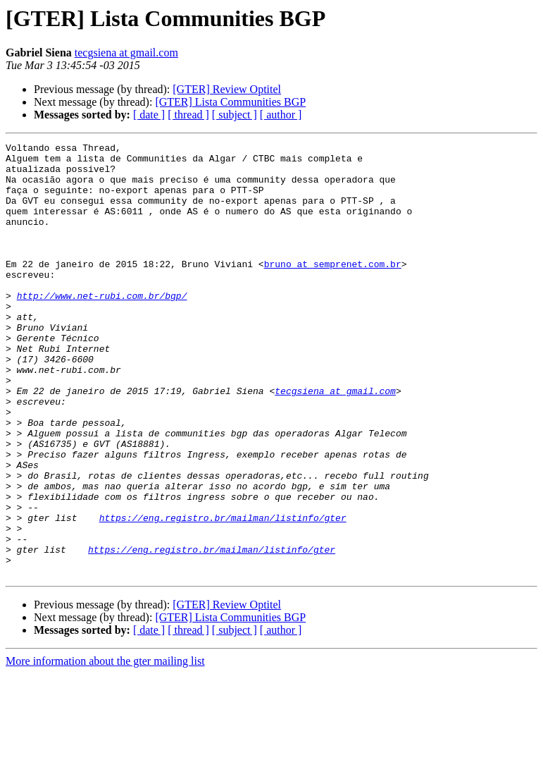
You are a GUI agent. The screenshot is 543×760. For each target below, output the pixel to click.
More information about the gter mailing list (105, 748)
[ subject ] (234, 115)
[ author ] (281, 115)
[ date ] (149, 115)
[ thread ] (188, 115)
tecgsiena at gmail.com (126, 53)
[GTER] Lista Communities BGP (230, 102)
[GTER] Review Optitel (227, 89)
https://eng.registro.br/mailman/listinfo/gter (223, 593)
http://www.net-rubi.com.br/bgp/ (102, 327)
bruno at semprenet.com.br (332, 289)
